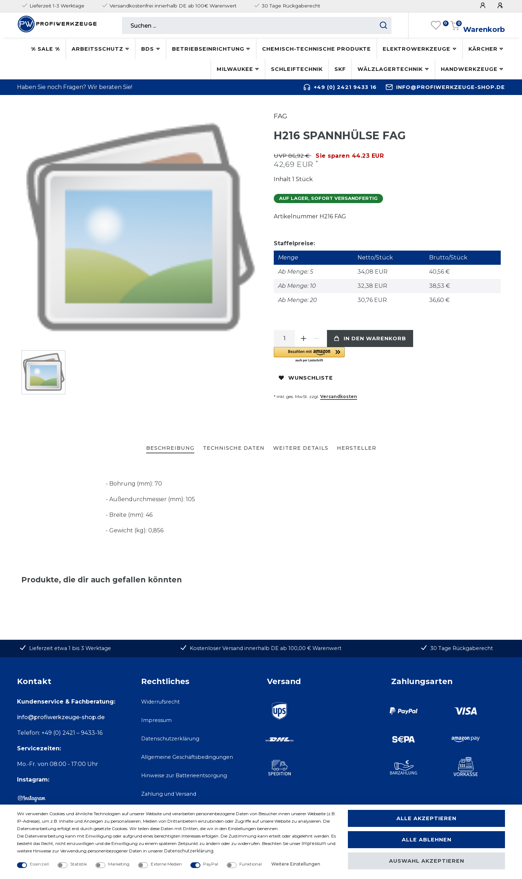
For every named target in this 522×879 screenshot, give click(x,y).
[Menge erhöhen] (303, 338)
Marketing (118, 864)
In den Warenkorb (370, 338)
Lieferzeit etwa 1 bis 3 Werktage (70, 648)
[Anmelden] (484, 5)
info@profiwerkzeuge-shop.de (450, 87)
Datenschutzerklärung (170, 738)
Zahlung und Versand (168, 794)
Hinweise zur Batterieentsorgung (184, 775)
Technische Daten (234, 448)
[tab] (170, 448)
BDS (147, 49)
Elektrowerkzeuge (416, 49)
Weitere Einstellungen (295, 864)
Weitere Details (300, 448)
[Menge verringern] (316, 338)
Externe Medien (166, 864)
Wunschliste (306, 378)
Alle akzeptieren (426, 818)
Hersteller (356, 448)
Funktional (250, 864)
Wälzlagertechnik (390, 69)
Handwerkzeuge (469, 69)
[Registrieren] (501, 5)
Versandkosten (338, 396)
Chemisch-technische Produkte (316, 49)
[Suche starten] (384, 25)
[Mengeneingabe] (284, 338)
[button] (353, 355)
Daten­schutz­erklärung (188, 850)
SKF (340, 69)
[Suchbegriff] (249, 25)
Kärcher (483, 49)
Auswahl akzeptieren (426, 861)
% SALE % (45, 49)
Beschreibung (170, 448)
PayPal (210, 864)
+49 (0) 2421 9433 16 (345, 87)
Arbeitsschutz (97, 49)
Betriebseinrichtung (208, 49)
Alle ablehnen (426, 839)
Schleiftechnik (297, 69)
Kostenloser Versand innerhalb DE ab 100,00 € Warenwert (265, 648)
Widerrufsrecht (160, 702)
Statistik (78, 864)
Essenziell (39, 864)
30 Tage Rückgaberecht (461, 648)
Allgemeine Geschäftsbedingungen (187, 757)
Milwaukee (235, 69)
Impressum (156, 720)
